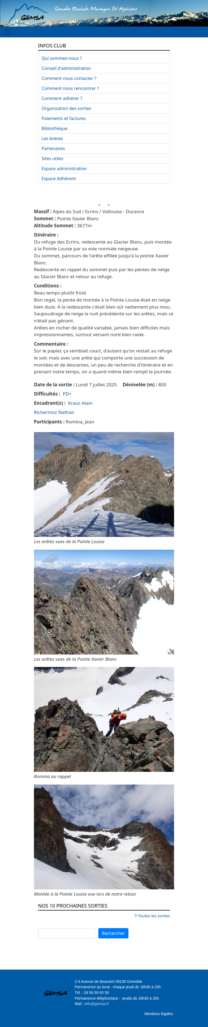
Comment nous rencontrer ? (70, 88)
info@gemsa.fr (97, 1004)
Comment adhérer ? (62, 98)
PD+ (67, 394)
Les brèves (52, 138)
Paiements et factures (64, 118)
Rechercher (113, 933)
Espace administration (64, 168)
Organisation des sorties (66, 108)
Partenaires (53, 148)
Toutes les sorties (154, 915)
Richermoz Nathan (54, 412)
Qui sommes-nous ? (62, 58)
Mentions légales (158, 1014)
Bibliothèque (55, 128)
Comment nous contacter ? (69, 78)
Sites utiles (52, 158)
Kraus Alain (80, 403)
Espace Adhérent (59, 179)
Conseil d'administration (66, 68)
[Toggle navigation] (7, 32)
